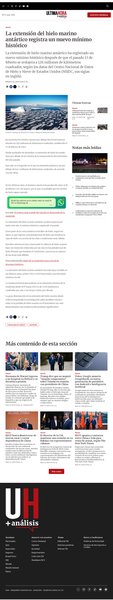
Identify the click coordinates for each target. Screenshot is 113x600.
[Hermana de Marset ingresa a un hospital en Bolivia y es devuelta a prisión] (22, 362)
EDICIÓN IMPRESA (99, 15)
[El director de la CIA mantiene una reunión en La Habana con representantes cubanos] (56, 421)
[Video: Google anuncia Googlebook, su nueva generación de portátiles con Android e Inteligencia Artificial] (91, 362)
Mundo (8, 27)
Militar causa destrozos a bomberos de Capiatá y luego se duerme (90, 204)
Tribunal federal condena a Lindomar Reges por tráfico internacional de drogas (83, 112)
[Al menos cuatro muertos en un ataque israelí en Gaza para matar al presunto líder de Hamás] (102, 127)
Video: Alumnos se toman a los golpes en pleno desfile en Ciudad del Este (90, 187)
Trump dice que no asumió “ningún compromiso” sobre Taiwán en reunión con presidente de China (55, 380)
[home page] (56, 15)
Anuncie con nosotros (42, 538)
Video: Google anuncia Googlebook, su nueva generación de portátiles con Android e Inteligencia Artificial (90, 382)
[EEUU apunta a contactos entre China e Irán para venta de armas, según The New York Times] (91, 421)
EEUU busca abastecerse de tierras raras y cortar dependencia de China (21, 439)
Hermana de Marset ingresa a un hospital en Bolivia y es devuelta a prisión (22, 379)
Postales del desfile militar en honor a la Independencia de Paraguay (91, 195)
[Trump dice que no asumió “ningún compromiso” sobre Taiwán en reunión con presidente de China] (56, 362)
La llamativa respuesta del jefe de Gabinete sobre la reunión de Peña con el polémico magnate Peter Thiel (91, 213)
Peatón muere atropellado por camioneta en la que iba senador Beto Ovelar (90, 178)
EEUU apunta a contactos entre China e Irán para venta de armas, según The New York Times (90, 440)
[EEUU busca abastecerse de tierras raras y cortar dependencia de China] (22, 421)
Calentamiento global (16, 325)
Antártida (33, 325)
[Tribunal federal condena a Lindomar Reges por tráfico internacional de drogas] (102, 110)
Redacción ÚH (90, 118)
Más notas (56, 472)
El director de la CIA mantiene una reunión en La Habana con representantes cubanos (56, 440)
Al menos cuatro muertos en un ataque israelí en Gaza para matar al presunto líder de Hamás (83, 130)
